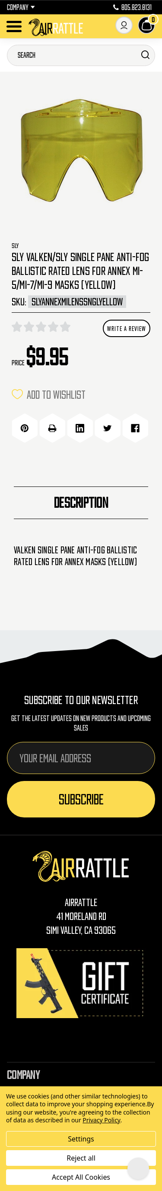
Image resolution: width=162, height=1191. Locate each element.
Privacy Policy (101, 1120)
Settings (81, 1139)
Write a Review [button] (126, 328)
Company (21, 7)
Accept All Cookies (81, 1177)
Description (81, 502)
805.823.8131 (132, 7)
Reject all (81, 1158)
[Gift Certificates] (81, 983)
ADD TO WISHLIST (49, 394)
